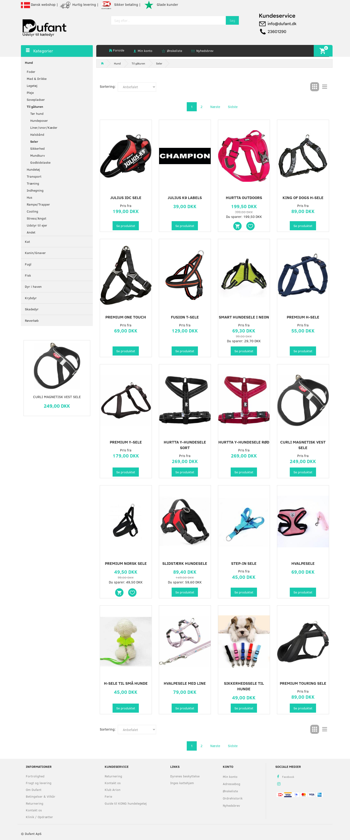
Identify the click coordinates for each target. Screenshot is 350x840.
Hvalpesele (303, 563)
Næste (215, 106)
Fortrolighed (35, 776)
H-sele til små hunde (126, 683)
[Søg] (232, 20)
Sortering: (108, 86)
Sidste (233, 106)
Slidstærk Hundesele (184, 563)
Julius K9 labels (185, 197)
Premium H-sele (303, 317)
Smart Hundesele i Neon (244, 317)
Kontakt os (34, 810)
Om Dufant (33, 789)
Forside (118, 50)
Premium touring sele (303, 683)
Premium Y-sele (126, 442)
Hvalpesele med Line (185, 683)
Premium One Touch (125, 317)
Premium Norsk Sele (126, 563)
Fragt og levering (38, 783)
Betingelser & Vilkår (40, 796)
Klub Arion (112, 789)
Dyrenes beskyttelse (185, 776)
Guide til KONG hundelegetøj (126, 803)
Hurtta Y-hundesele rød (243, 442)
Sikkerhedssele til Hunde (244, 686)
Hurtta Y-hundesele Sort (185, 444)
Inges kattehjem (182, 783)
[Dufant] (44, 27)
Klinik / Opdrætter (39, 817)
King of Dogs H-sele (303, 197)
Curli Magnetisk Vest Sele (57, 396)
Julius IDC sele (125, 197)
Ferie (108, 796)
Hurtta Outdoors (244, 197)
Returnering (34, 803)
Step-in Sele (244, 563)
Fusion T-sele (185, 317)
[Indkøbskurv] (323, 50)
